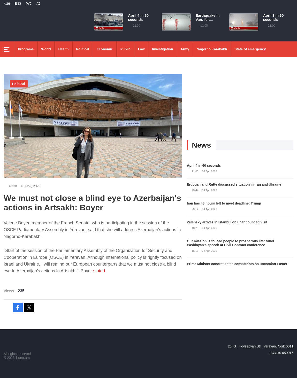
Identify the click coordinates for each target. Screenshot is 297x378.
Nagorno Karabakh (212, 49)
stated (99, 270)
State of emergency (250, 49)
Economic (105, 49)
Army (185, 49)
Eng (18, 3)
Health (63, 49)
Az (38, 3)
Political (82, 49)
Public (125, 49)
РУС (29, 3)
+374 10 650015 (281, 353)
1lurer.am (22, 358)
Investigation (162, 49)
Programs (26, 49)
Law (141, 49)
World (46, 49)
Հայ (7, 3)
